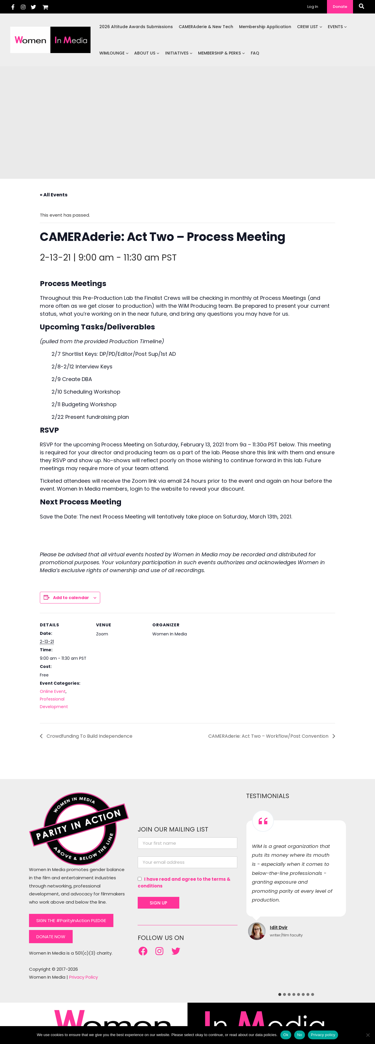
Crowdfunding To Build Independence (88, 736)
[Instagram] (23, 7)
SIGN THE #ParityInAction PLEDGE (71, 920)
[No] (368, 1035)
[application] (320, 26)
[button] (340, 6)
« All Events (53, 194)
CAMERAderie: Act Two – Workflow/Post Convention (269, 736)
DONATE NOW (50, 937)
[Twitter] (33, 7)
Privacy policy (323, 1035)
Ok (285, 1035)
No (299, 1035)
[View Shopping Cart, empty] (45, 6)
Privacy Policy (83, 977)
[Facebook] (13, 7)
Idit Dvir (279, 927)
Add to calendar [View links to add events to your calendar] (71, 598)
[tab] (279, 994)
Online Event (53, 691)
